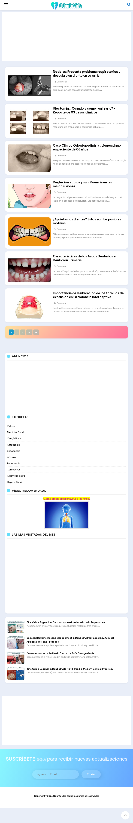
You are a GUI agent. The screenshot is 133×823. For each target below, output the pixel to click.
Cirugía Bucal (14, 452)
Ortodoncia (13, 458)
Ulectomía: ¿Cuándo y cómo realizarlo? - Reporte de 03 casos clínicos (86, 114)
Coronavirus (13, 484)
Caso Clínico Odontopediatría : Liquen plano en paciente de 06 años (89, 153)
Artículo (11, 471)
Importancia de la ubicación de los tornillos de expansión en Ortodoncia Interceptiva (90, 308)
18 (31, 345)
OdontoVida (59, 810)
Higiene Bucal (14, 496)
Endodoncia (13, 465)
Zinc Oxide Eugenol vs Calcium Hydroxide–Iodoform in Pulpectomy (65, 637)
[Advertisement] (66, 36)
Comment (63, 83)
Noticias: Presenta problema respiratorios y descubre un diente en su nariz (88, 75)
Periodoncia (13, 477)
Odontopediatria (16, 490)
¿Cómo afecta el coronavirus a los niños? (66, 514)
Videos (11, 439)
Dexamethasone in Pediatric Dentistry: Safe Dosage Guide (60, 668)
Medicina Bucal (15, 446)
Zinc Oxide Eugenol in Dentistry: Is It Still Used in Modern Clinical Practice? (69, 683)
